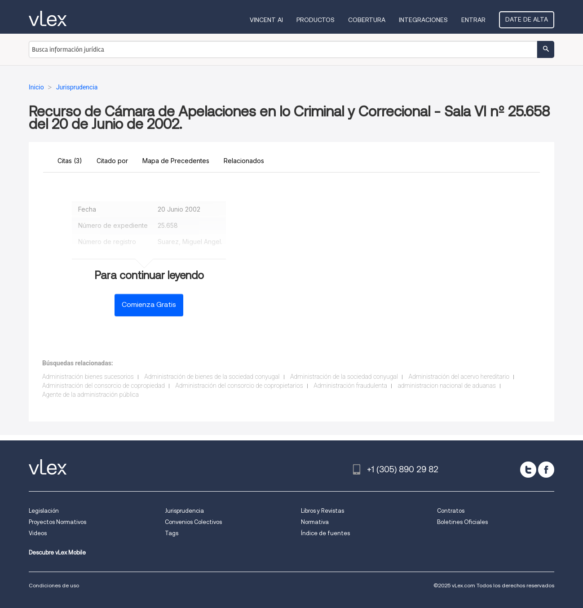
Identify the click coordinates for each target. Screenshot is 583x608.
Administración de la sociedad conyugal (344, 376)
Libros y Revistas (322, 510)
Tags (171, 533)
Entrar (473, 19)
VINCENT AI (266, 19)
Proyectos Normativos (57, 522)
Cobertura (366, 19)
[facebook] (546, 470)
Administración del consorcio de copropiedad (103, 385)
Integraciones (423, 19)
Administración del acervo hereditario (459, 376)
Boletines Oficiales (462, 522)
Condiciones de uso (54, 585)
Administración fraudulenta (350, 385)
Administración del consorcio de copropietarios (239, 385)
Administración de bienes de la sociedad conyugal (211, 376)
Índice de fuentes (325, 533)
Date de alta (526, 19)
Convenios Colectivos (193, 522)
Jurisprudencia (184, 510)
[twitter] (528, 470)
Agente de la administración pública (90, 394)
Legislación (44, 510)
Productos (315, 19)
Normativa (315, 522)
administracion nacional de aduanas (447, 385)
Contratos (450, 510)
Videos (38, 533)
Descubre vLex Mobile (57, 552)
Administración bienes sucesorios (88, 376)
